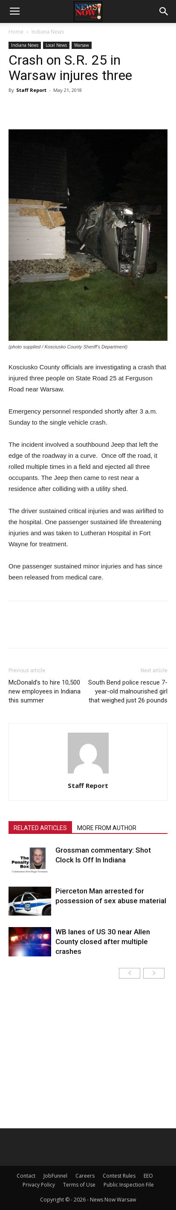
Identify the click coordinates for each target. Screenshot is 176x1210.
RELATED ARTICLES (40, 828)
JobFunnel (55, 1175)
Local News (56, 45)
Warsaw (81, 45)
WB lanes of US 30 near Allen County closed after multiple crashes (102, 941)
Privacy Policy (39, 1184)
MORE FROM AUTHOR (106, 828)
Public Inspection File (129, 1184)
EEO (148, 1175)
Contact (26, 1175)
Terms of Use (79, 1184)
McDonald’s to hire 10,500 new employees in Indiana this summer (45, 691)
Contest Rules (119, 1175)
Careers (85, 1175)
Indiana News (48, 31)
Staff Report (31, 90)
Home (16, 31)
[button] (164, 11)
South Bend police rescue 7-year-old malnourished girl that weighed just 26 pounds (127, 691)
